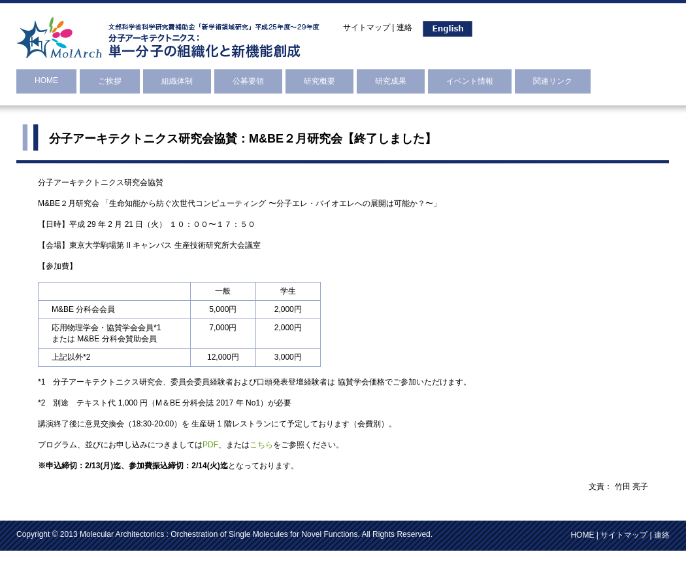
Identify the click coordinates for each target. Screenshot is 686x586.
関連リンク (552, 81)
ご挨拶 (110, 81)
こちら (261, 444)
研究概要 (319, 81)
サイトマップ (366, 27)
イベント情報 (469, 81)
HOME (46, 80)
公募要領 (248, 81)
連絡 (404, 27)
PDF (210, 444)
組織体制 (177, 81)
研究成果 (390, 81)
